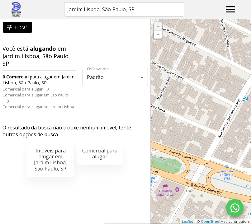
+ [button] (158, 26)
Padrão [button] (95, 77)
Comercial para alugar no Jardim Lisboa (38, 107)
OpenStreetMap (214, 221)
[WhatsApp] (235, 208)
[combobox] (124, 9)
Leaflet (187, 221)
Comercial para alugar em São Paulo (35, 95)
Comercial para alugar (22, 89)
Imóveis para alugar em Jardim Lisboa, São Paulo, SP (50, 159)
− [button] (157, 34)
